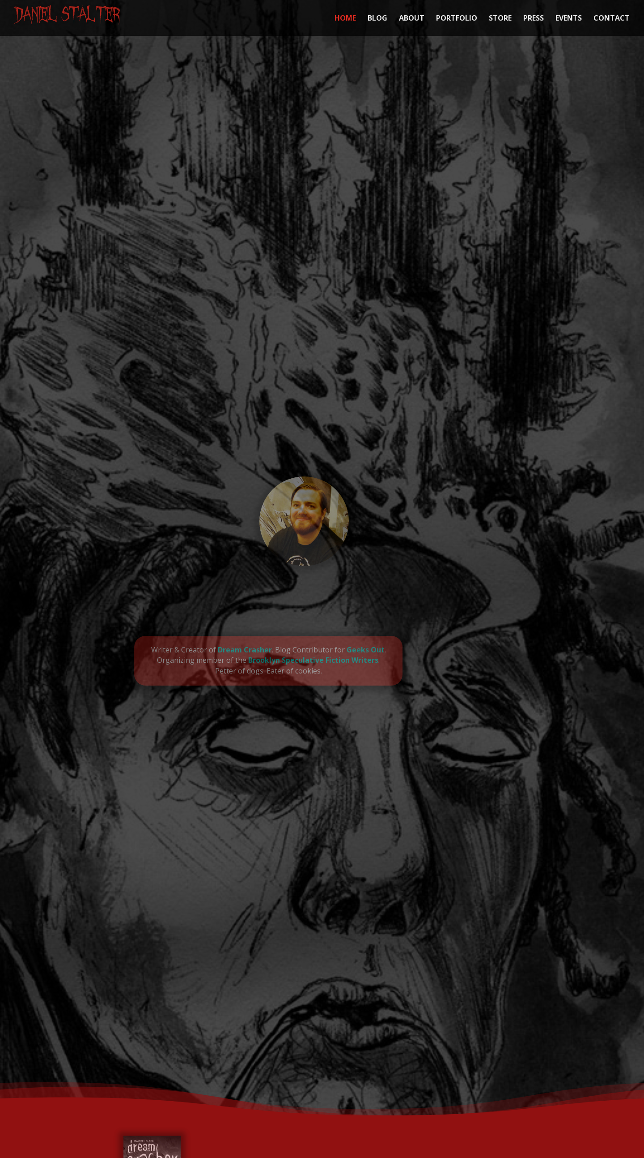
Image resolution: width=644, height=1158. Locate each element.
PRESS (533, 19)
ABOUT (411, 19)
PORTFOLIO (456, 19)
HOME (345, 19)
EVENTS (568, 19)
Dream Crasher (212, 650)
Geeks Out (333, 650)
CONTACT (611, 19)
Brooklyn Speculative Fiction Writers (281, 660)
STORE (500, 19)
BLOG (377, 19)
